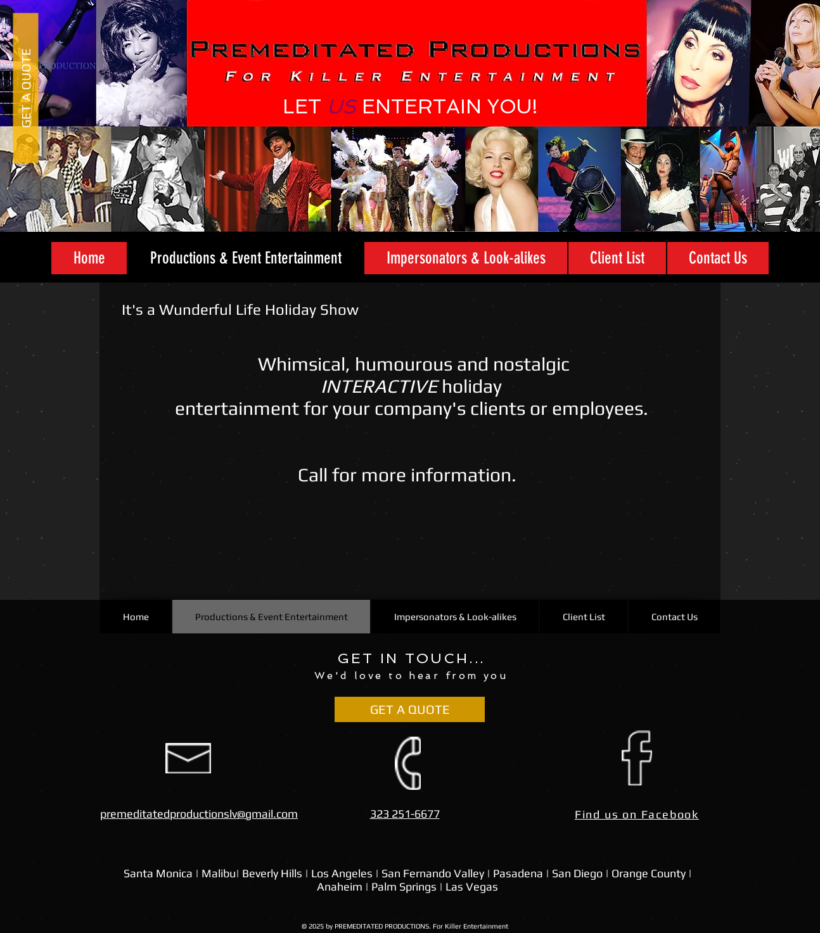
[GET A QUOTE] (25, 88)
